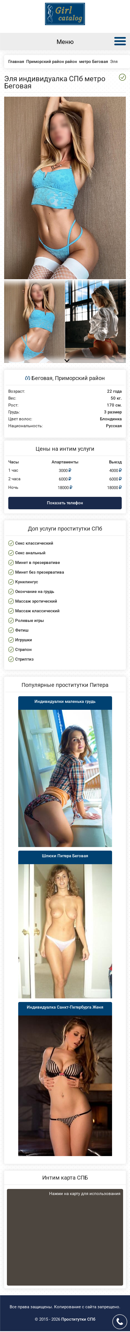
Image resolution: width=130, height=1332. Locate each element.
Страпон (23, 649)
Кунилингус (26, 581)
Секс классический (34, 543)
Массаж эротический (36, 601)
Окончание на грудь (34, 591)
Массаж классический (37, 610)
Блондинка (111, 419)
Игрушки (23, 639)
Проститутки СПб (78, 1319)
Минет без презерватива (39, 572)
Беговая (41, 378)
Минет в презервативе (37, 562)
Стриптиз (24, 659)
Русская (114, 426)
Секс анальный (30, 552)
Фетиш (21, 630)
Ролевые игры (29, 620)
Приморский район (80, 378)
